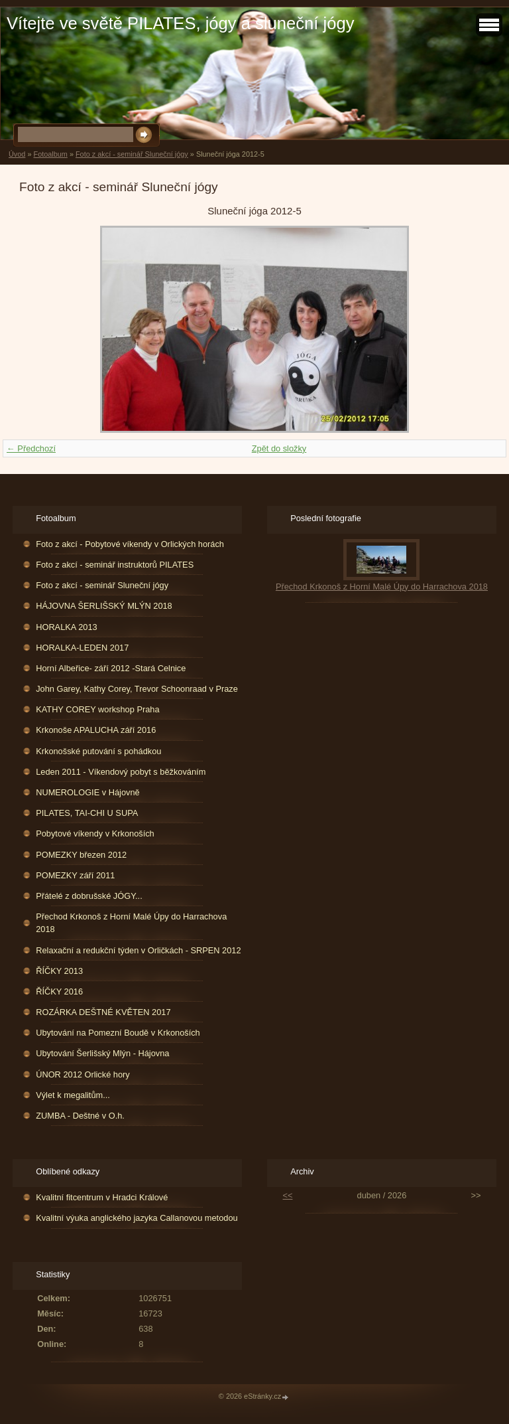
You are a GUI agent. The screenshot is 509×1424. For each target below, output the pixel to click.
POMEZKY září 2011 (75, 875)
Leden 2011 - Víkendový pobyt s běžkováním (120, 772)
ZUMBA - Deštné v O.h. (80, 1116)
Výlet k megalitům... (73, 1095)
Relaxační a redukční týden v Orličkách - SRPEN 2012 (138, 950)
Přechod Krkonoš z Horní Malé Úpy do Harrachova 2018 (131, 922)
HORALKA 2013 (66, 627)
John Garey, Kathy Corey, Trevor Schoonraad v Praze (137, 689)
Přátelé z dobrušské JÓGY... (89, 896)
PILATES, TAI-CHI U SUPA (87, 813)
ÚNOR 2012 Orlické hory (83, 1074)
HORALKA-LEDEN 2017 (82, 648)
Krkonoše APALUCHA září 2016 (96, 730)
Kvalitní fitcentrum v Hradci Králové (102, 1197)
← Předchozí (31, 448)
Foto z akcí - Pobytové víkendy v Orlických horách (130, 544)
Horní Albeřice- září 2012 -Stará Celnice (111, 668)
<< (288, 1195)
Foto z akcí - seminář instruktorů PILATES (115, 565)
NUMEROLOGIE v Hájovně (87, 792)
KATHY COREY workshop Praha (97, 709)
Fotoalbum (50, 154)
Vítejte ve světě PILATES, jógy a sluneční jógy (180, 23)
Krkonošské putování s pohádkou (98, 751)
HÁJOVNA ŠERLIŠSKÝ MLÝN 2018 (104, 606)
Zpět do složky (279, 448)
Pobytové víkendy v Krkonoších (95, 833)
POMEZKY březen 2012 (81, 855)
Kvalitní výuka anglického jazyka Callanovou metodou (136, 1218)
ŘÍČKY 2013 (59, 971)
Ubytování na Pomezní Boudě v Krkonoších (118, 1033)
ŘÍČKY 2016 (59, 991)
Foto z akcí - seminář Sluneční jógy (132, 154)
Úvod (17, 154)
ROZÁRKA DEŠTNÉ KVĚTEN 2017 (103, 1012)
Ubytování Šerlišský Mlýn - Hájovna (102, 1053)
